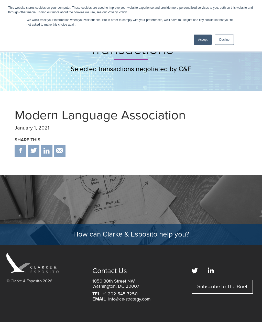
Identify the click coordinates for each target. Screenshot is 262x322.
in (46, 151)
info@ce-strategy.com (129, 299)
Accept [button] (203, 39)
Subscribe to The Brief (222, 287)
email (60, 151)
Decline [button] (224, 39)
